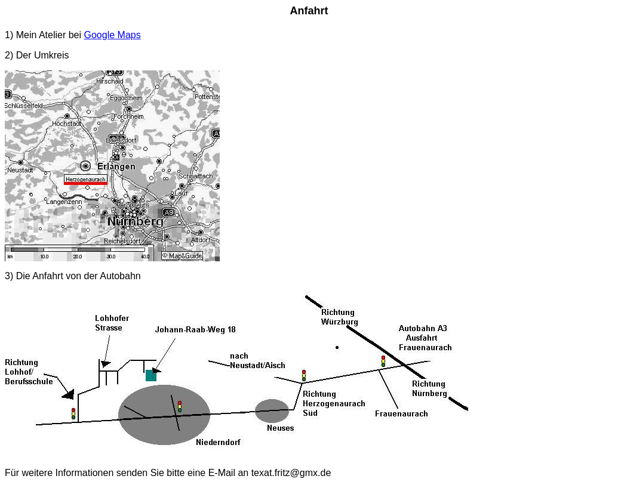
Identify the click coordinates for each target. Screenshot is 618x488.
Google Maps (112, 35)
